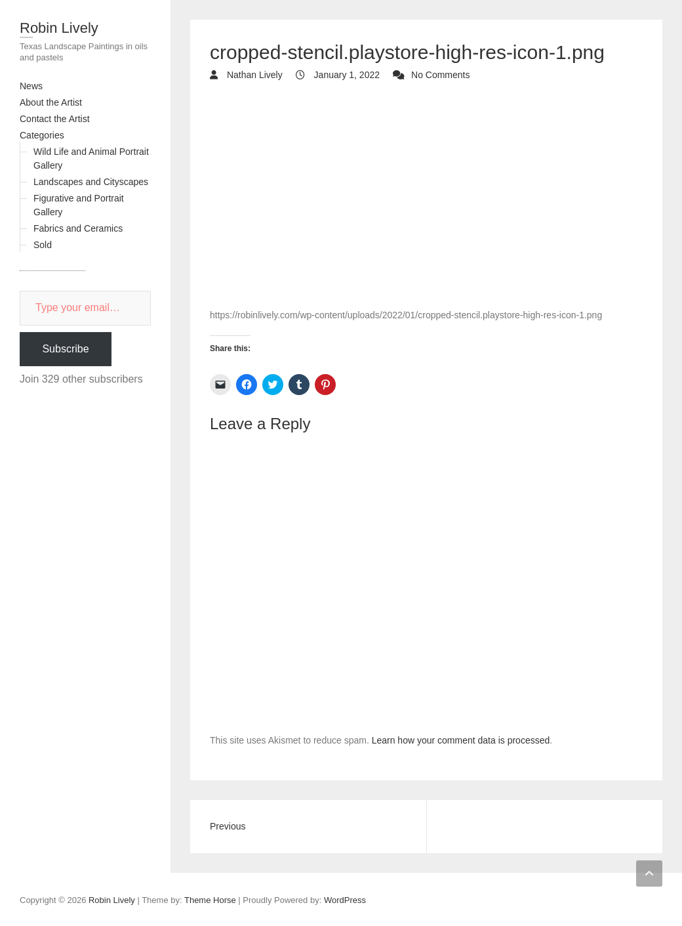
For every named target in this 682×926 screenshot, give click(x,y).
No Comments (440, 75)
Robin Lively (59, 28)
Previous (227, 826)
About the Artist (51, 102)
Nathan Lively (253, 75)
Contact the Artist (55, 119)
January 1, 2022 (345, 75)
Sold (42, 245)
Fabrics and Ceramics (78, 228)
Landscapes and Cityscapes (90, 182)
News (31, 86)
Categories (42, 135)
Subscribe (65, 348)
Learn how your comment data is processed (461, 740)
